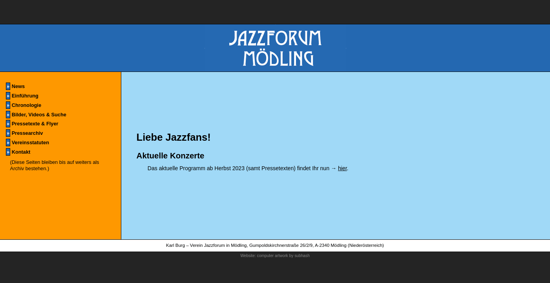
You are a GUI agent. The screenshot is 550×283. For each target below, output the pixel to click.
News (15, 86)
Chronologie (23, 105)
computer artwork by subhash (283, 256)
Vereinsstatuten (27, 142)
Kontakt (18, 152)
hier (342, 168)
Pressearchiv (24, 133)
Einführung (22, 95)
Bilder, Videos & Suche (36, 114)
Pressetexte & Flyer (32, 123)
